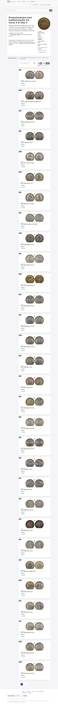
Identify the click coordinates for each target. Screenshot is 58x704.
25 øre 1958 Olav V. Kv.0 (26, 469)
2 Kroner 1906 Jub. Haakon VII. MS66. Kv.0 (31, 101)
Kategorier (35, 4)
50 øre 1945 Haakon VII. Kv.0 (27, 305)
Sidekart (29, 692)
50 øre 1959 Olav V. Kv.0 (26, 367)
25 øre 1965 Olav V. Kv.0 (26, 489)
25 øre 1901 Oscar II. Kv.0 (27, 387)
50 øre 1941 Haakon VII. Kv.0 (27, 264)
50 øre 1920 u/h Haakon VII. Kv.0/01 (29, 224)
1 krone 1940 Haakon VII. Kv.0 (28, 121)
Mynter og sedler (45, 57)
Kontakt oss (28, 691)
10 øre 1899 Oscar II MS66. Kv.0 (28, 571)
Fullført (47, 63)
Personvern (24, 692)
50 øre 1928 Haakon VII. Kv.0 (27, 244)
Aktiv (44, 63)
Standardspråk (11, 695)
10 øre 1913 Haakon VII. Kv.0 (27, 652)
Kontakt (23, 1)
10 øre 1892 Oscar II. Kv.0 (27, 550)
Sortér (39, 65)
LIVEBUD (32, 1)
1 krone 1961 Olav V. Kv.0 (27, 142)
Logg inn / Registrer (45, 4)
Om (28, 1)
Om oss (33, 691)
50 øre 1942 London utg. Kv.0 (27, 285)
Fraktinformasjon (42, 52)
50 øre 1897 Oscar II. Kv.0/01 (27, 203)
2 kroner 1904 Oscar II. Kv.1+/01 (28, 81)
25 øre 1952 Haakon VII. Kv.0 (27, 448)
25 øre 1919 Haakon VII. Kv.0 (27, 428)
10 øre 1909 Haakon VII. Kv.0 (27, 632)
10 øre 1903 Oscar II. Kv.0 (27, 612)
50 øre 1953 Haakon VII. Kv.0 (27, 326)
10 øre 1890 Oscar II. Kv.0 (27, 530)
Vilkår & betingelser (42, 50)
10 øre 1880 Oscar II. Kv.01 (27, 509)
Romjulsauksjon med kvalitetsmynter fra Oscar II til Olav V (31, 57)
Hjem (18, 1)
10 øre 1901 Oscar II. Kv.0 (27, 591)
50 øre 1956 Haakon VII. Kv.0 (27, 346)
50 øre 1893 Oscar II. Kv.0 (27, 183)
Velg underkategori (12, 58)
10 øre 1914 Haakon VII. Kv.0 (27, 673)
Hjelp (23, 691)
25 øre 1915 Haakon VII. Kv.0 (27, 407)
